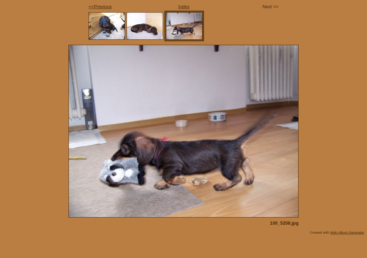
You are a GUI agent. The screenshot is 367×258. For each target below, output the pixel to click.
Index (183, 6)
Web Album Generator (347, 232)
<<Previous (100, 6)
